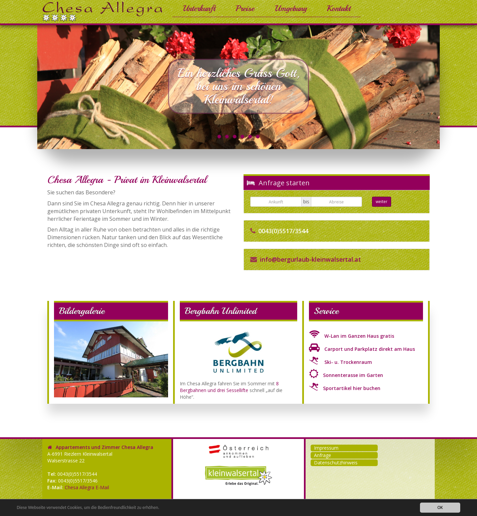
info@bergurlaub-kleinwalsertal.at (310, 259)
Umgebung (290, 8)
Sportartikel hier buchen (344, 388)
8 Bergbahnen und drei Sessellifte (229, 386)
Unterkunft (198, 8)
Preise (244, 8)
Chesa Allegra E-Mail (87, 487)
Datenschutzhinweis (336, 462)
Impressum (326, 448)
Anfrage (322, 455)
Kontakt (339, 8)
